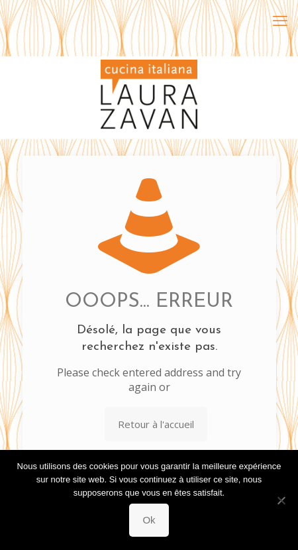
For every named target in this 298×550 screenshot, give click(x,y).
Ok (148, 519)
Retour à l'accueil (156, 424)
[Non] (281, 500)
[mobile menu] (280, 20)
